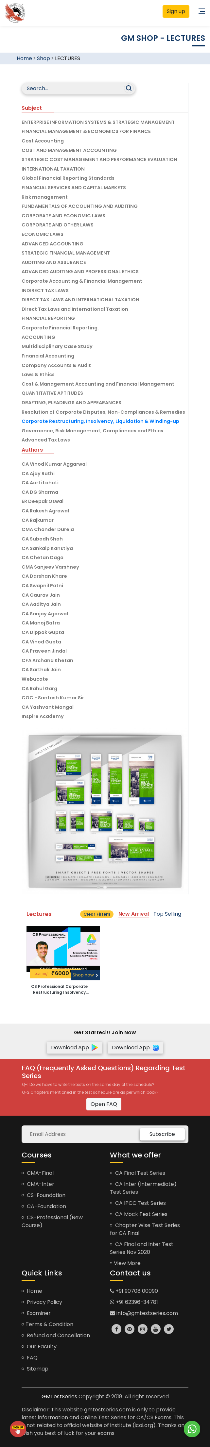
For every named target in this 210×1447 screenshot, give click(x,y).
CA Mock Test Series (138, 1214)
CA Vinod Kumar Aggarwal (54, 464)
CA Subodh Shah (42, 539)
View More (125, 1263)
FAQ (30, 1357)
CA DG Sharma (40, 492)
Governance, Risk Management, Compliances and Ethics (92, 430)
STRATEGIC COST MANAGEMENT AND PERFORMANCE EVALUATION (99, 159)
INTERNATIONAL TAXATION (53, 169)
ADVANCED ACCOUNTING (52, 244)
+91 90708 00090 (134, 1291)
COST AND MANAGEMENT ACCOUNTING (69, 150)
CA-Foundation (44, 1206)
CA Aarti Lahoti (40, 482)
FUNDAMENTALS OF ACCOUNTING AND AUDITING (80, 206)
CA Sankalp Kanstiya (47, 548)
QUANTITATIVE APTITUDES (52, 393)
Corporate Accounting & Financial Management (82, 281)
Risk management (45, 197)
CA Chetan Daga (42, 557)
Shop (43, 58)
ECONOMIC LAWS (42, 234)
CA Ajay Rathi (38, 473)
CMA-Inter (38, 1184)
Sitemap (35, 1368)
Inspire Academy (43, 716)
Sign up (176, 11)
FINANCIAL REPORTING (48, 318)
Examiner (36, 1313)
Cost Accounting (43, 141)
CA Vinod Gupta (41, 642)
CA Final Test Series (137, 1173)
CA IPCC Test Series (138, 1203)
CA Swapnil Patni (42, 585)
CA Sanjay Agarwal (45, 613)
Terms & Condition (47, 1324)
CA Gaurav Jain (41, 595)
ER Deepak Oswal (42, 501)
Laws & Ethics (38, 374)
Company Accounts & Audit (56, 365)
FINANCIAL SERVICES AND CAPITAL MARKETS (74, 187)
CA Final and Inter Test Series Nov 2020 (141, 1248)
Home (24, 58)
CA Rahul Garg (39, 688)
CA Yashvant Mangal (48, 707)
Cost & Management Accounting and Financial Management (98, 384)
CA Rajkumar (38, 520)
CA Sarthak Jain (41, 669)
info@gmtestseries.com (144, 1313)
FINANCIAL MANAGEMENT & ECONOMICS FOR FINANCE (86, 131)
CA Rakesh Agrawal (45, 510)
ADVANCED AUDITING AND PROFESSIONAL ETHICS (80, 271)
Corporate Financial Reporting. (60, 327)
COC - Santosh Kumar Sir (53, 697)
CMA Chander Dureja (48, 529)
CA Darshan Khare (44, 576)
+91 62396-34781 (134, 1302)
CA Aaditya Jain (41, 604)
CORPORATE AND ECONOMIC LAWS (63, 215)
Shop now (85, 975)
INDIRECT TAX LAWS (45, 290)
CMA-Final (38, 1173)
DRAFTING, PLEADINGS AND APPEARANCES (71, 402)
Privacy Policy (42, 1302)
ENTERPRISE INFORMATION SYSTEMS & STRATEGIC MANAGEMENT (98, 122)
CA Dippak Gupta (43, 632)
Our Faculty (39, 1346)
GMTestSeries (59, 1396)
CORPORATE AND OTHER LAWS (58, 225)
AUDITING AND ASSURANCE (54, 262)
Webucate (35, 679)
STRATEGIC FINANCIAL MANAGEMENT (66, 253)
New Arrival (133, 914)
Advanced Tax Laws (46, 440)
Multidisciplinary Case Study (57, 346)
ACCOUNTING (38, 337)
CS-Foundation (43, 1195)
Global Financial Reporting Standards (68, 178)
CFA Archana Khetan (47, 660)
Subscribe (162, 1134)
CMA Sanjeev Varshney (50, 567)
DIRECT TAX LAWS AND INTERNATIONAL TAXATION (80, 299)
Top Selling (167, 914)
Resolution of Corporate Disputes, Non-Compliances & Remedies (103, 412)
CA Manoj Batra (41, 623)
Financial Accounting (48, 356)
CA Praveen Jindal (44, 651)
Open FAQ (104, 1104)
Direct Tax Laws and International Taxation (75, 309)
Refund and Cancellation (56, 1335)
